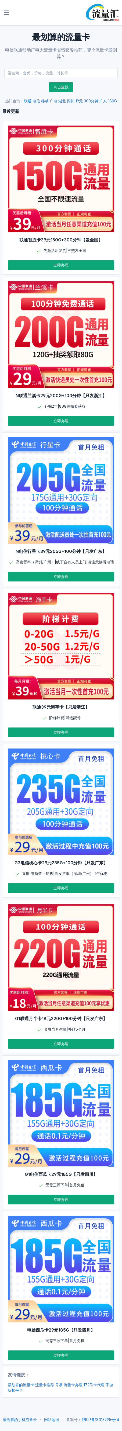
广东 (103, 101)
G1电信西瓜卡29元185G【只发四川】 (61, 1174)
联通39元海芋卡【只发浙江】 (61, 707)
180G (112, 101)
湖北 (62, 101)
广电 (53, 101)
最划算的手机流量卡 (20, 1419)
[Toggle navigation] (6, 12)
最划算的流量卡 (21, 1385)
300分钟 (91, 101)
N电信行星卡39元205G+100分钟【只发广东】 (61, 551)
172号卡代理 (94, 1385)
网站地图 (51, 1419)
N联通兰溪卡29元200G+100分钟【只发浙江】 (61, 395)
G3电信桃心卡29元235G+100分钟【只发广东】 (61, 862)
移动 (45, 101)
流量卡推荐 (44, 1385)
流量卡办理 (73, 1385)
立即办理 (61, 265)
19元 (79, 101)
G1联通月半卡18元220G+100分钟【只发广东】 (61, 1018)
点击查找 (61, 87)
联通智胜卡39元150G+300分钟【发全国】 (61, 239)
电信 (36, 101)
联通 (27, 101)
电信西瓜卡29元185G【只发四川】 (61, 1330)
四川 (70, 101)
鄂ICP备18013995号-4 (100, 1419)
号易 (59, 1385)
